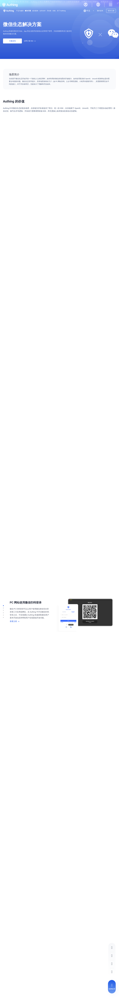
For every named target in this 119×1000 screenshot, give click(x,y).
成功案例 (35, 11)
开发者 (49, 11)
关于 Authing (61, 11)
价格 (54, 11)
